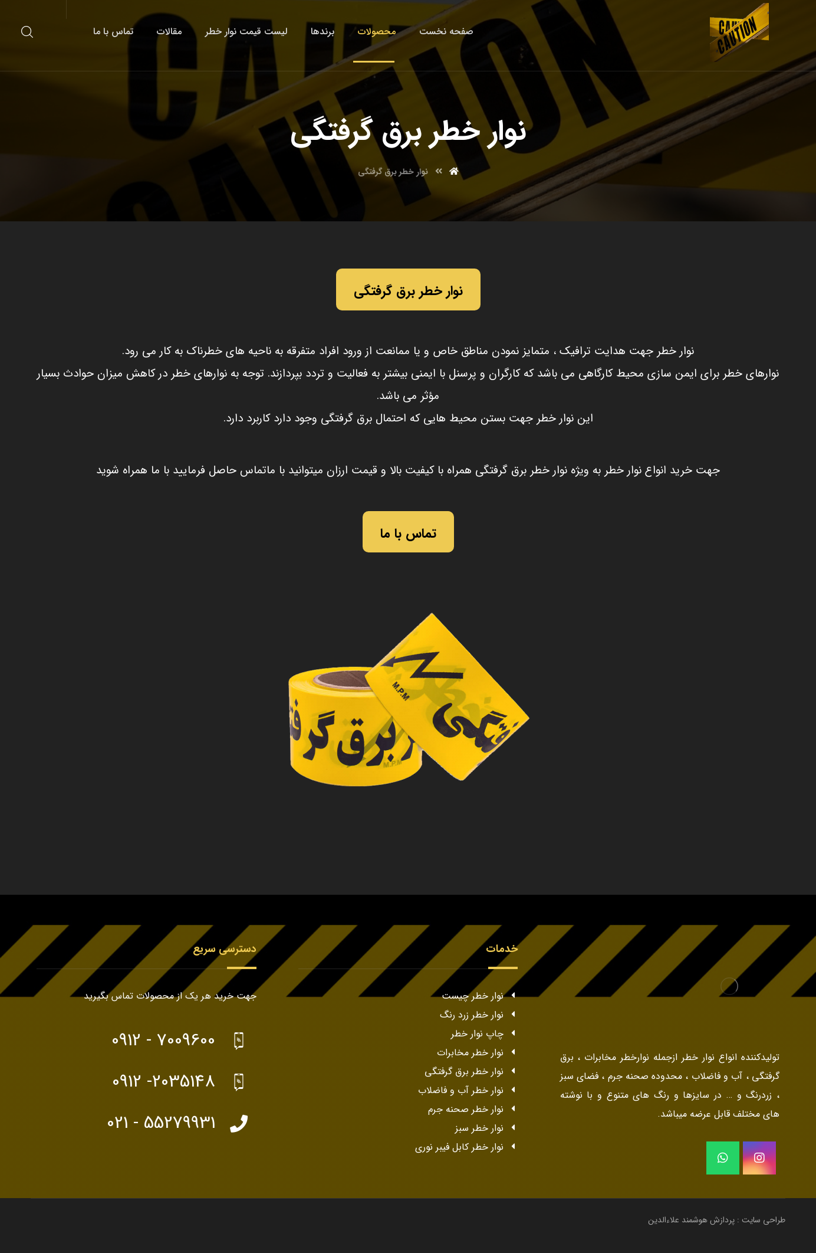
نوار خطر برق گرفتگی (471, 1071)
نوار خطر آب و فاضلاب (468, 1090)
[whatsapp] (722, 1158)
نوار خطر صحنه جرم (473, 1109)
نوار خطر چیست (480, 996)
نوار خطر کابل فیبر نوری (466, 1147)
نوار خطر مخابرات (477, 1052)
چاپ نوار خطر (484, 1033)
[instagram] (759, 1158)
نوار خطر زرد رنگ (479, 1014)
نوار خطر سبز (486, 1128)
